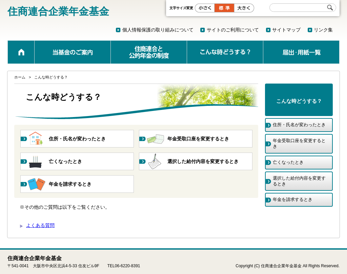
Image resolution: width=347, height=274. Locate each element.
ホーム (21, 52)
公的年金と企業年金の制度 (149, 52)
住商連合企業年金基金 (58, 11)
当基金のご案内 (72, 52)
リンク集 (323, 29)
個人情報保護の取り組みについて (157, 29)
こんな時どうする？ (225, 52)
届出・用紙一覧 (301, 52)
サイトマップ (286, 29)
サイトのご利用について (233, 29)
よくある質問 (40, 225)
